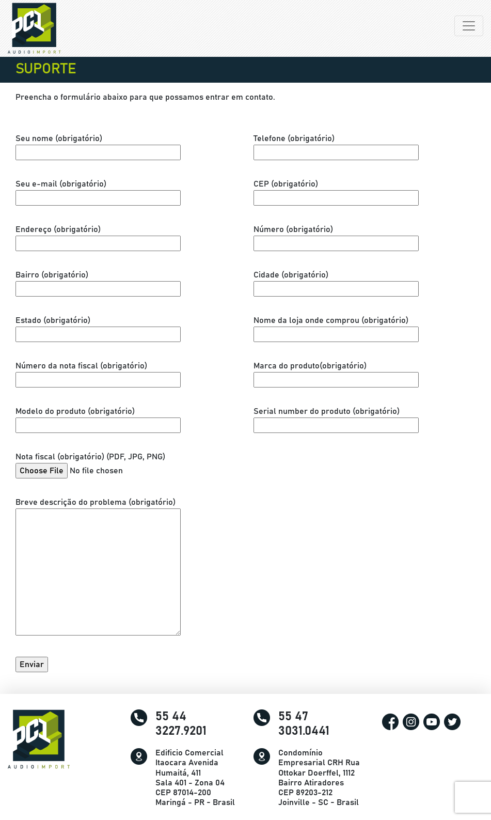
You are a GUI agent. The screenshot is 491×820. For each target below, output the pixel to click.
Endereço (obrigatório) (98, 236)
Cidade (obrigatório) (336, 282)
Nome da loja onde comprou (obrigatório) (336, 327)
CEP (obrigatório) (336, 191)
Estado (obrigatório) (98, 327)
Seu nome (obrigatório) (98, 145)
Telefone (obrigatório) (336, 145)
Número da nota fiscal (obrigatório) (98, 373)
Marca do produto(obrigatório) (336, 373)
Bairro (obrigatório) (98, 282)
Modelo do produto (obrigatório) (98, 418)
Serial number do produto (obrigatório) (336, 418)
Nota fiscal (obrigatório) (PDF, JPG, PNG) (94, 464)
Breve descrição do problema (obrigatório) (98, 570)
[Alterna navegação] (468, 26)
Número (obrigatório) (336, 236)
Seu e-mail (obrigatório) (98, 191)
